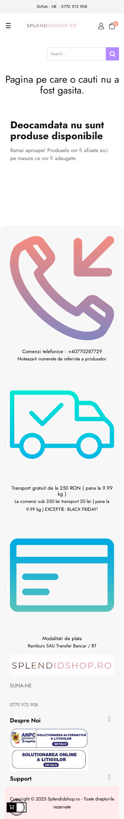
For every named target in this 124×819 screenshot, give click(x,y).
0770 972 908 (24, 704)
